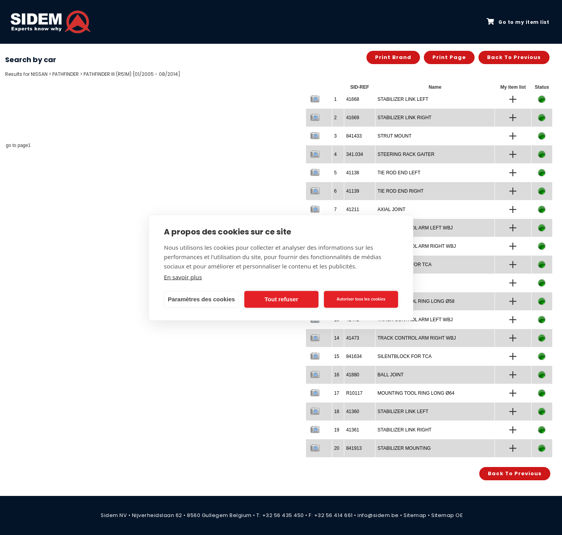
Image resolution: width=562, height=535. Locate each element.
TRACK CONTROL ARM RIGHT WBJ (416, 246)
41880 (352, 375)
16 (336, 375)
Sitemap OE (447, 515)
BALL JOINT (390, 375)
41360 (352, 411)
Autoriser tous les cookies (360, 299)
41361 (352, 430)
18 (336, 411)
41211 (352, 209)
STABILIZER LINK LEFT (402, 99)
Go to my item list (518, 21)
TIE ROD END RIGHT (400, 191)
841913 (354, 448)
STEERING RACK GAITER (405, 154)
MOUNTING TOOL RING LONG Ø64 (415, 393)
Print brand (393, 57)
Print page (449, 57)
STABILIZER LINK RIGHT (404, 117)
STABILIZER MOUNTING (403, 448)
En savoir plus (183, 277)
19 (336, 430)
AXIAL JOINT (391, 209)
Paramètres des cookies (201, 299)
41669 (352, 117)
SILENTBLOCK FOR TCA (404, 356)
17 (336, 393)
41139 (352, 191)
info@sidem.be (378, 515)
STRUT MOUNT (394, 136)
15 (336, 356)
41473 (352, 338)
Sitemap (415, 515)
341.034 (354, 154)
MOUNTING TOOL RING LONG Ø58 (415, 301)
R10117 (354, 393)
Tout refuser (281, 299)
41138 (352, 172)
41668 (352, 99)
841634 (354, 356)
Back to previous (514, 57)
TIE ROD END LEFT (398, 172)
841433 (354, 136)
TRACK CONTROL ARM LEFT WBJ (415, 228)
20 (336, 448)
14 (336, 338)
